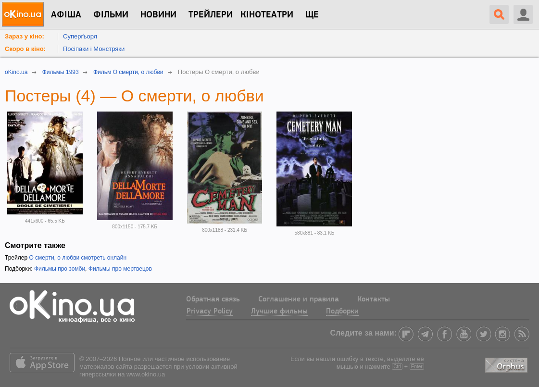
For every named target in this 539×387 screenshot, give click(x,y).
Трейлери (210, 15)
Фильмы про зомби (59, 268)
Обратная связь (213, 299)
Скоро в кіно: (25, 48)
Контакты (373, 299)
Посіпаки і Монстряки (94, 48)
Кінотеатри (266, 15)
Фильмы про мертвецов (120, 268)
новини (158, 15)
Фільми (110, 15)
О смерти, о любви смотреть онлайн (77, 257)
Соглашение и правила (298, 299)
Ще (312, 15)
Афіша (66, 15)
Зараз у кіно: (24, 36)
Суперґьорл (80, 36)
